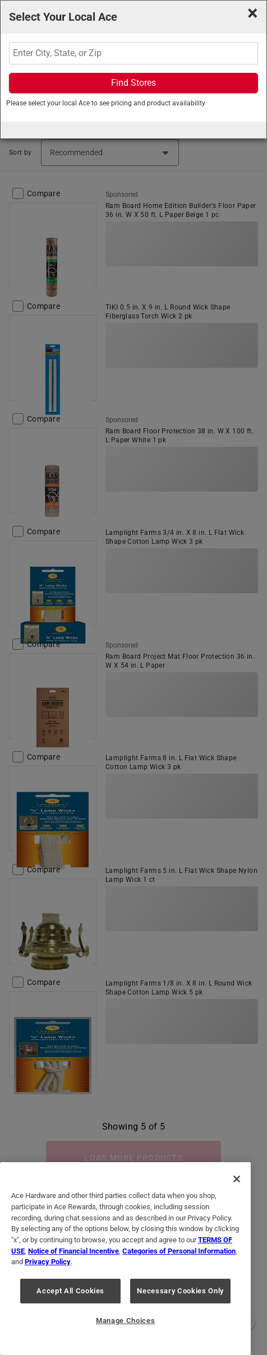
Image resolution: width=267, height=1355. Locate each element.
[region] (125, 1258)
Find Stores (133, 82)
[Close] (236, 1179)
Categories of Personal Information (179, 1251)
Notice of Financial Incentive (73, 1251)
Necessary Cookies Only (180, 1291)
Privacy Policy (48, 1261)
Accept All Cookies (70, 1291)
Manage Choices (125, 1320)
